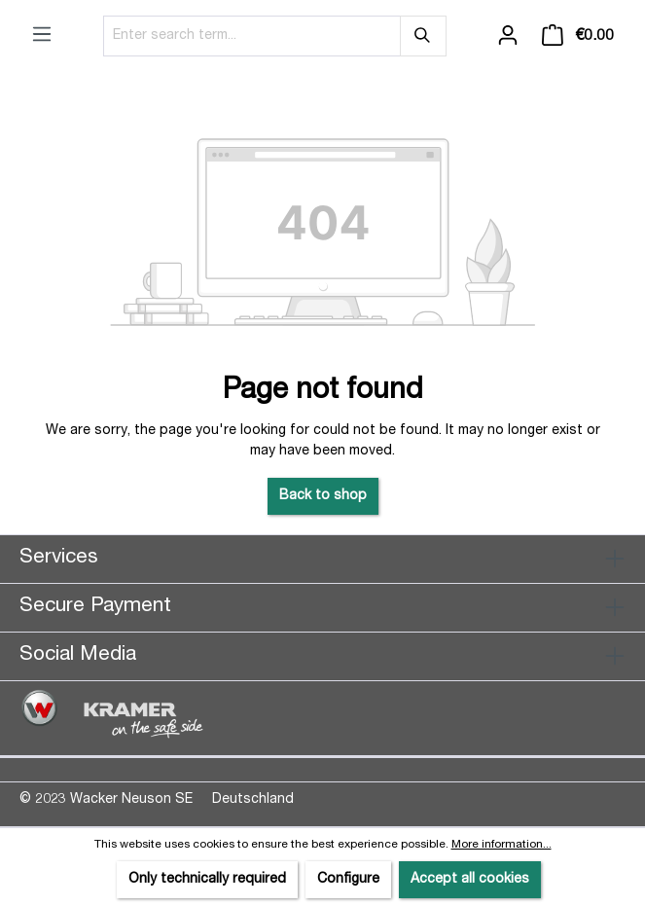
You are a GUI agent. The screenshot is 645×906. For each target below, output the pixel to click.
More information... (501, 845)
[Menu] (41, 35)
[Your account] (507, 36)
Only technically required (207, 880)
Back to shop (323, 496)
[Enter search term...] (252, 36)
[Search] (423, 36)
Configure (348, 880)
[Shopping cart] (578, 36)
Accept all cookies (470, 880)
